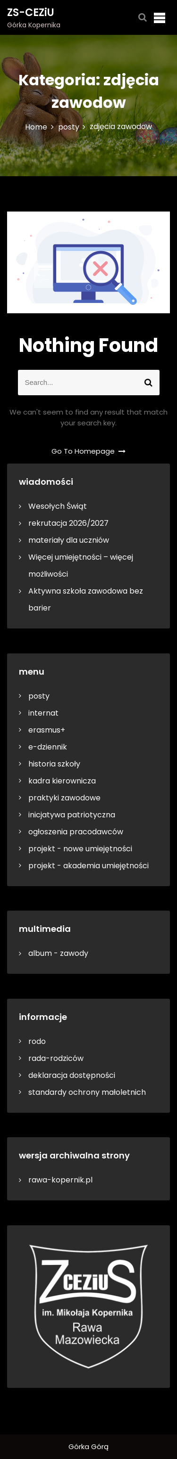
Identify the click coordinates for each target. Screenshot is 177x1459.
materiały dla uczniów (68, 540)
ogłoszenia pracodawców (75, 831)
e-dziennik (47, 747)
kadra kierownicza (62, 780)
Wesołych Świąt (57, 506)
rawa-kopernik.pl (60, 1179)
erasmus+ (46, 730)
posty (39, 696)
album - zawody (58, 953)
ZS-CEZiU (30, 12)
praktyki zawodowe (64, 797)
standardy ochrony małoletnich (87, 1092)
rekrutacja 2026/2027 (68, 523)
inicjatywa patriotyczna (71, 814)
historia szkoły (54, 763)
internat (43, 713)
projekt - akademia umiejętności (88, 865)
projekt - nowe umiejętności (80, 848)
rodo (37, 1041)
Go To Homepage (88, 451)
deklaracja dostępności (71, 1075)
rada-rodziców (56, 1058)
